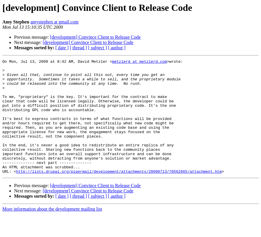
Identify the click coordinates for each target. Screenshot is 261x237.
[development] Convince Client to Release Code (95, 37)
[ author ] (117, 47)
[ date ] (62, 47)
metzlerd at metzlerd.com (139, 62)
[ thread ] (78, 47)
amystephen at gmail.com (54, 21)
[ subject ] (97, 47)
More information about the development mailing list (52, 231)
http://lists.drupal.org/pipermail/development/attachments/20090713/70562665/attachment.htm (119, 194)
